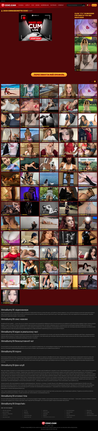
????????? (26, 413)
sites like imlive (69, 412)
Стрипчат (61, 5)
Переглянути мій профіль (49, 74)
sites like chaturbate (7, 410)
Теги (32, 5)
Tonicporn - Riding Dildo (7, 413)
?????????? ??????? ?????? (49, 417)
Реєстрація (94, 5)
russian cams (69, 417)
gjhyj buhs (45, 410)
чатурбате (53, 5)
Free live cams (46, 412)
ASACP (48, 425)
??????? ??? (5, 415)
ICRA (52, 425)
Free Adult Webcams (70, 415)
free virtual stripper (70, 410)
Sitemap (68, 413)
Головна (21, 5)
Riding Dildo (89, 410)
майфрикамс (45, 5)
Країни (37, 5)
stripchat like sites (28, 415)
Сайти (27, 5)
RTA (46, 425)
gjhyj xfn (45, 415)
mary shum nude (6, 417)
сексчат (3, 1)
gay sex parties (6, 412)
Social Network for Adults (92, 415)
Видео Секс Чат (27, 417)
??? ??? (25, 410)
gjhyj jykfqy (45, 413)
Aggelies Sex (89, 412)
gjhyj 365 (26, 412)
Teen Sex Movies (90, 413)
